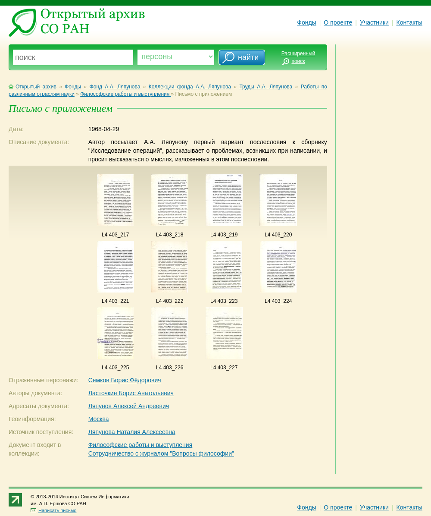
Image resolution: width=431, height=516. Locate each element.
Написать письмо (53, 510)
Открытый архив (32, 87)
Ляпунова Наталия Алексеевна (131, 431)
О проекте (338, 22)
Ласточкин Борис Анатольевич (131, 393)
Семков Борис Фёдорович (124, 380)
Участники (374, 22)
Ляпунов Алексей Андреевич (128, 406)
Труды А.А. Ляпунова (265, 87)
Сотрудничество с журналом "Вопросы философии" (161, 453)
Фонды (306, 22)
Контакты (409, 22)
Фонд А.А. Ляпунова (115, 87)
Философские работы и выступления (125, 94)
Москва (98, 418)
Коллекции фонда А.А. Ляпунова (190, 87)
